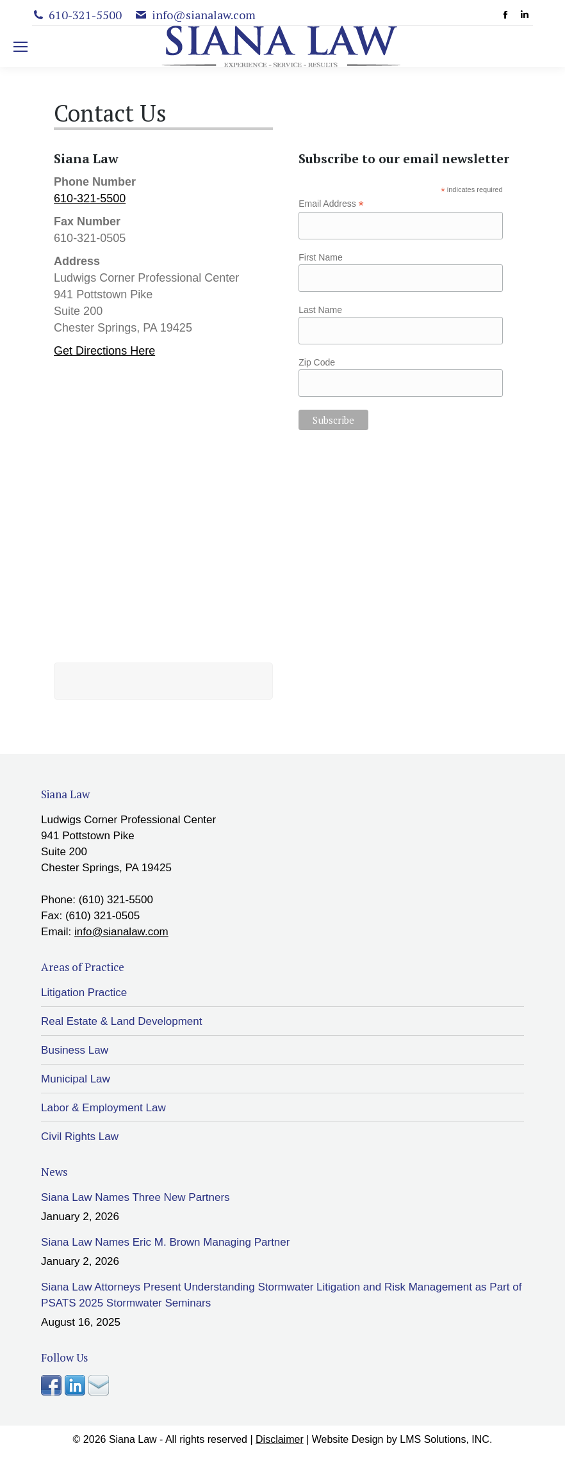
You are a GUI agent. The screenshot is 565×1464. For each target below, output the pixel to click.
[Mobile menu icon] (20, 46)
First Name (320, 257)
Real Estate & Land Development (121, 1021)
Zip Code (317, 362)
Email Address (331, 204)
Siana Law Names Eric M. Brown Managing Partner (165, 1242)
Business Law (74, 1050)
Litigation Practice (84, 992)
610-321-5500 (90, 198)
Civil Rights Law (80, 1136)
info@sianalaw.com (121, 932)
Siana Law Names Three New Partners (135, 1197)
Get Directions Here (104, 350)
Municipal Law (75, 1079)
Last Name (320, 310)
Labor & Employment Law (103, 1108)
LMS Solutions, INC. (446, 1439)
